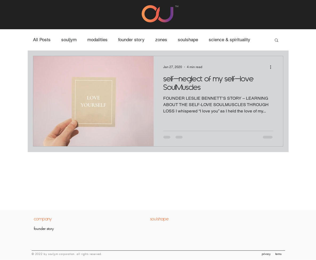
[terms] (280, 254)
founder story (131, 39)
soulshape (188, 39)
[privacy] (267, 254)
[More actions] (272, 67)
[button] (276, 40)
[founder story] (61, 228)
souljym (69, 39)
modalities (97, 39)
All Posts (42, 39)
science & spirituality (229, 39)
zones (161, 39)
